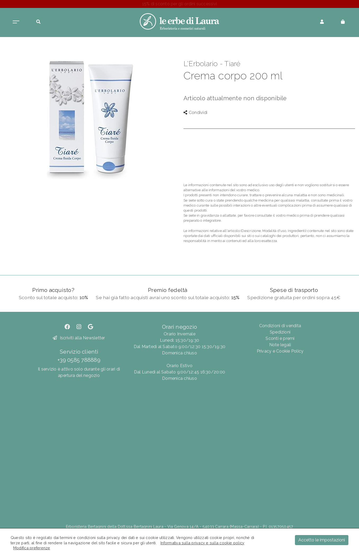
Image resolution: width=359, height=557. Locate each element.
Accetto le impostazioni (321, 539)
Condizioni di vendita (280, 325)
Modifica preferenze (31, 548)
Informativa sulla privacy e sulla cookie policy (202, 543)
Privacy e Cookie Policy (280, 351)
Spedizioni (280, 332)
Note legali (280, 344)
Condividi (195, 112)
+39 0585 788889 (78, 360)
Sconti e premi (280, 338)
